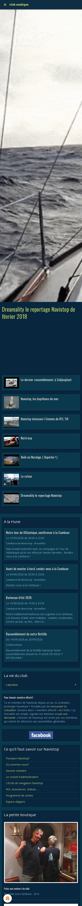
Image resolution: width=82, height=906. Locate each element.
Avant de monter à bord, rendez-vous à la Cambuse (37, 568)
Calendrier (12, 685)
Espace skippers (15, 801)
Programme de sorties (19, 795)
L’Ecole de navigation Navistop (24, 783)
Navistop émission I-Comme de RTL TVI (44, 419)
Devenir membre (16, 770)
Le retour (26, 476)
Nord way (26, 438)
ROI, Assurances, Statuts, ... (22, 789)
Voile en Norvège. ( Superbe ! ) (39, 457)
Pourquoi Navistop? (18, 758)
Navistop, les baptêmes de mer (40, 398)
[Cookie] (7, 898)
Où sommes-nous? (17, 764)
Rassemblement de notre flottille (26, 633)
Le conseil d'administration (22, 777)
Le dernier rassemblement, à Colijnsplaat (46, 379)
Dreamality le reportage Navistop (41, 495)
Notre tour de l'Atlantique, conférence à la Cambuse (38, 532)
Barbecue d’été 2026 (19, 597)
